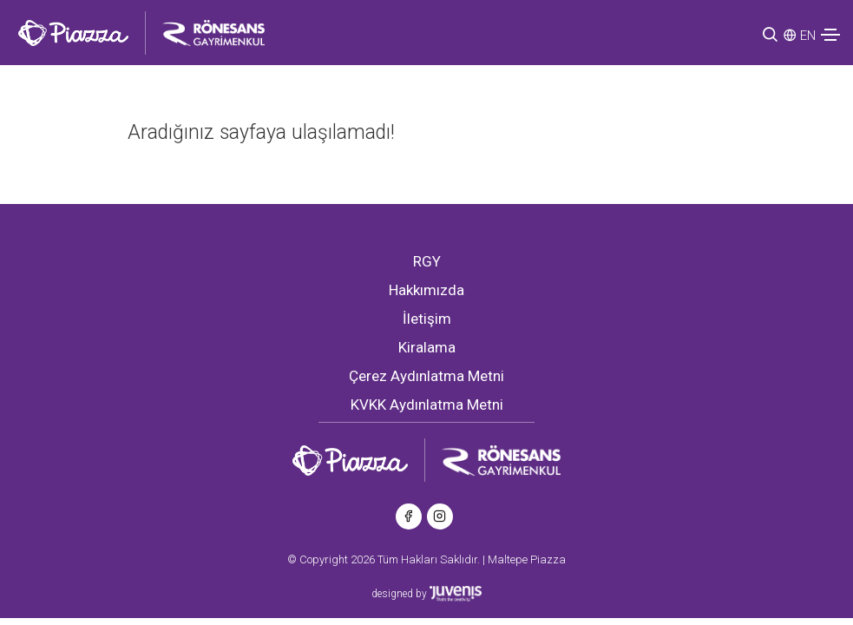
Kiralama (427, 347)
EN (808, 35)
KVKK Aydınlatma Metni (427, 404)
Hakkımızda (426, 290)
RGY (427, 261)
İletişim (427, 318)
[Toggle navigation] (830, 35)
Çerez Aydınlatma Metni (426, 376)
